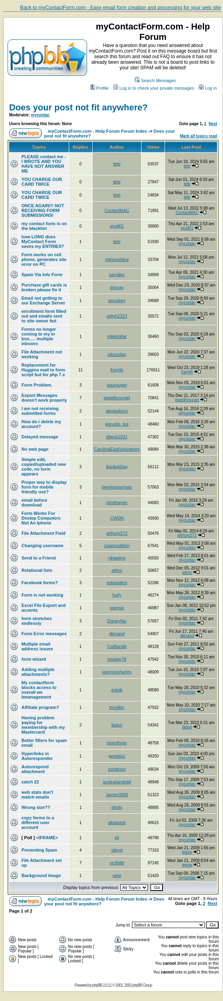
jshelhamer (117, 502)
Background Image (41, 875)
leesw (187, 852)
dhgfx (117, 807)
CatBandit (116, 646)
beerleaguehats (117, 487)
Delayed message (39, 436)
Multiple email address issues (37, 646)
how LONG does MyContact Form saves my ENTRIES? (42, 241)
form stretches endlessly (36, 621)
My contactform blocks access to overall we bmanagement (38, 689)
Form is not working (42, 595)
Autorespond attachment (34, 769)
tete (116, 163)
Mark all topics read (198, 136)
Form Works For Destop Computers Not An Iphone (40, 518)
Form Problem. (36, 385)
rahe (116, 875)
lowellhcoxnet (117, 397)
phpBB (97, 985)
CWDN (117, 518)
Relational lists (36, 570)
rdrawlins (117, 557)
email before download (34, 502)
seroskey (117, 300)
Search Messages (155, 80)
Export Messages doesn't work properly (44, 397)
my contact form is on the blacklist (44, 226)
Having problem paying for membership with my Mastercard (43, 724)
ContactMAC (117, 210)
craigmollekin (117, 545)
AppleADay (117, 466)
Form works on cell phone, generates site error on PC (43, 259)
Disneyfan (117, 620)
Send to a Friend (38, 557)
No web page (34, 449)
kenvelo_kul (116, 424)
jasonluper (117, 385)
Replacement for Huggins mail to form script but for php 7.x (43, 370)
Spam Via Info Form (41, 274)
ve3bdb (117, 862)
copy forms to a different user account (37, 822)
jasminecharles (116, 671)
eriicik (116, 689)
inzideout (117, 769)
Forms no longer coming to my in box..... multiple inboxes (38, 336)
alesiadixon (117, 410)
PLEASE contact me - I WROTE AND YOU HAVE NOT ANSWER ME (43, 163)
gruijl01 (117, 226)
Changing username (42, 545)
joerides (117, 274)
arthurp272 (116, 533)
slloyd (116, 850)
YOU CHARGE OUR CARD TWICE (41, 181)
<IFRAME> (47, 837)
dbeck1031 (117, 436)
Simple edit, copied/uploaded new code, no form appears (43, 466)
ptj (116, 837)
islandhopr (117, 742)
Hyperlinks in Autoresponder (37, 756)
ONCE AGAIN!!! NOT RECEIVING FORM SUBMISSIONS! (42, 210)
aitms (117, 570)
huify (116, 595)
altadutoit (117, 822)
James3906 (117, 794)
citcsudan (117, 354)
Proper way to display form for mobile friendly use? (44, 487)
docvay (117, 287)
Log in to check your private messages (153, 88)
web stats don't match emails (37, 794)
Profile (99, 88)
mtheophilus (116, 259)
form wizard (33, 659)
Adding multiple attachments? (37, 672)
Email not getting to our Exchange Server (43, 300)
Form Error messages (44, 633)
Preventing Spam (39, 850)
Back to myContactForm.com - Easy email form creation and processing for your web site (120, 7)
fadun (116, 724)
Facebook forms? (39, 582)
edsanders (117, 582)
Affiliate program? (40, 707)
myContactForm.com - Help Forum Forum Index (97, 131)
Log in (208, 88)
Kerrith (117, 369)
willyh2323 (117, 316)
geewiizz (117, 756)
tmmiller (117, 707)
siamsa (117, 607)
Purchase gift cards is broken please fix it (44, 287)
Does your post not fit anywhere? (78, 107)
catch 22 (30, 781)
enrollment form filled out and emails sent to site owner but (43, 316)
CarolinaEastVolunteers (117, 449)
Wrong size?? (35, 807)
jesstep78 (116, 659)
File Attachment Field (43, 533)
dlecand (117, 633)
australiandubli (117, 781)
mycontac (40, 115)
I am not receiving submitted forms (40, 411)
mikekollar (117, 336)
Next (213, 124)
